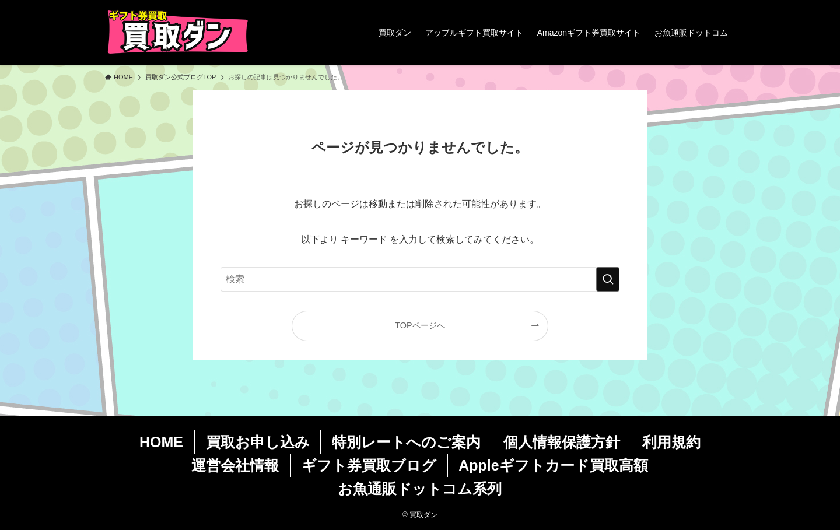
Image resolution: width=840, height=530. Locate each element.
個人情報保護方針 (561, 442)
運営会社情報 (235, 465)
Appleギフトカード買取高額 (553, 465)
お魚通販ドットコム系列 (420, 488)
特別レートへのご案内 (406, 442)
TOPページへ (419, 325)
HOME (161, 442)
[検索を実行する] (608, 279)
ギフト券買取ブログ (369, 465)
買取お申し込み (258, 442)
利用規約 (671, 442)
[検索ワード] (420, 279)
